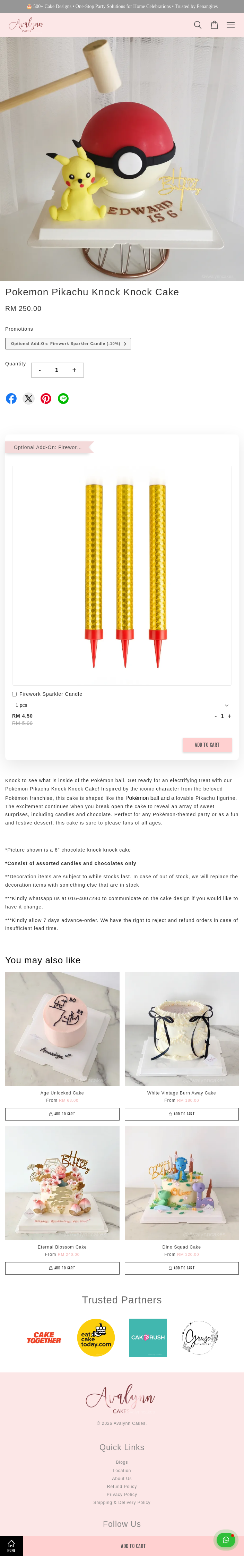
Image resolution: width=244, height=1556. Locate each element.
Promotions (19, 329)
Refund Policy (122, 1486)
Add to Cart (207, 745)
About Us (122, 1478)
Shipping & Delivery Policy (122, 1502)
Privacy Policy (122, 1494)
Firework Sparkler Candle (47, 695)
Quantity (15, 363)
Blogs (122, 1462)
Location (122, 1470)
